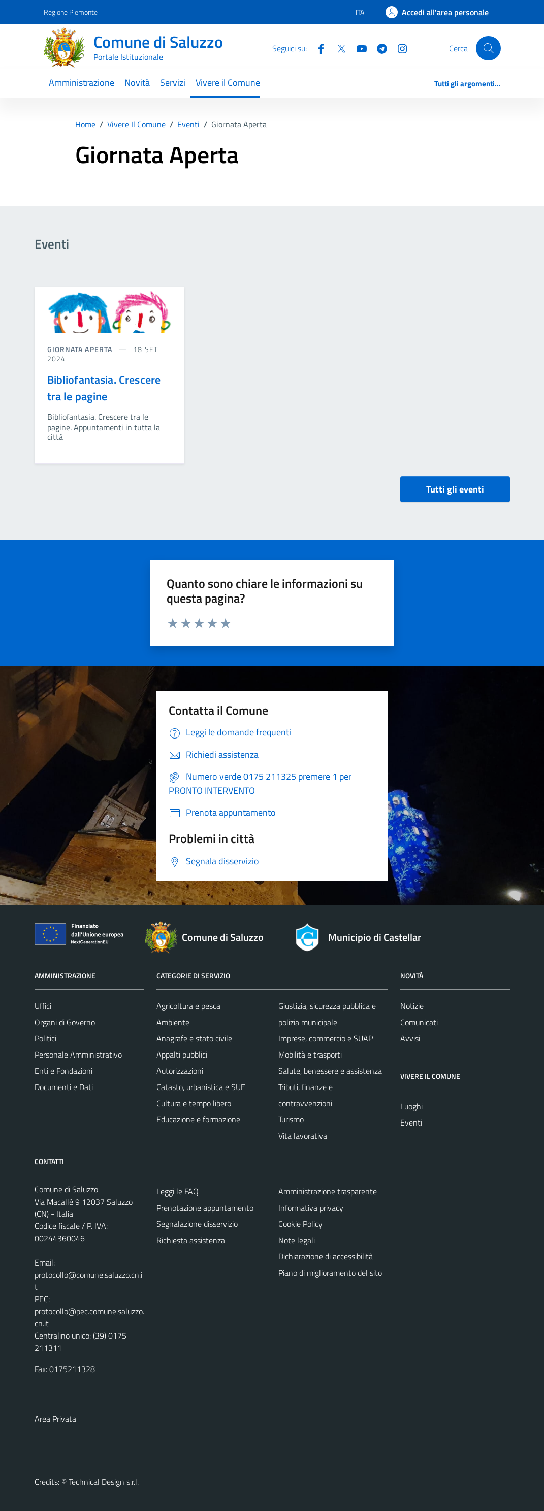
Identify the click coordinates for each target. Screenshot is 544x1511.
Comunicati (419, 1022)
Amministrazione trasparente (327, 1191)
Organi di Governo (65, 1022)
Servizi (172, 82)
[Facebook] (317, 48)
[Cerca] (488, 48)
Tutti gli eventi (455, 489)
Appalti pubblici (181, 1054)
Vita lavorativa (302, 1136)
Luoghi (411, 1106)
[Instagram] (398, 48)
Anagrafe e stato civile (194, 1038)
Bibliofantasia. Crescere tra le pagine (104, 388)
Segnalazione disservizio (197, 1224)
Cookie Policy (300, 1224)
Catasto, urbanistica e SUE (200, 1087)
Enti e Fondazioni (63, 1071)
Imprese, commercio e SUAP (325, 1038)
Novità (137, 82)
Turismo (291, 1119)
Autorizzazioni (179, 1071)
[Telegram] (378, 48)
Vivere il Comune (228, 82)
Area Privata (55, 1419)
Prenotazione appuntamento (204, 1208)
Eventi (411, 1122)
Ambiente (172, 1022)
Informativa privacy (310, 1208)
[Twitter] (337, 48)
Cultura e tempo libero (193, 1103)
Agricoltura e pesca (188, 1006)
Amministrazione (81, 82)
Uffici (43, 1006)
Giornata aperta (81, 349)
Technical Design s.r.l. (104, 1481)
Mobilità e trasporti (310, 1054)
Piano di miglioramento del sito (330, 1273)
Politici (45, 1038)
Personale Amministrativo (78, 1054)
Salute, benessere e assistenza (330, 1071)
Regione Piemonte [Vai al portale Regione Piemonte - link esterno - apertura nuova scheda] (71, 12)
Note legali (296, 1240)
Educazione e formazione (198, 1119)
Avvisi (410, 1038)
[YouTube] (357, 48)
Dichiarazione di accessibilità (325, 1256)
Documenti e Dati (64, 1087)
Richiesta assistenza (190, 1240)
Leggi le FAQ (177, 1191)
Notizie (412, 1006)
